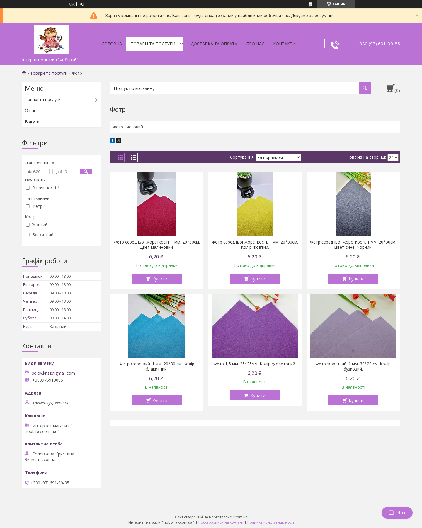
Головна (112, 44)
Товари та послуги (48, 73)
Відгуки (32, 121)
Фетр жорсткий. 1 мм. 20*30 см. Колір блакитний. (156, 366)
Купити (159, 279)
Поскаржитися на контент (221, 522)
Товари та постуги (153, 44)
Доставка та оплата (214, 44)
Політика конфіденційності (270, 522)
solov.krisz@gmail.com (53, 373)
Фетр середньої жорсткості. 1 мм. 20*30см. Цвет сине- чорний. (353, 244)
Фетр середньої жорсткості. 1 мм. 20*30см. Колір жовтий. (255, 244)
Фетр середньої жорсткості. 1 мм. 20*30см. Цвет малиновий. (157, 244)
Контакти (284, 44)
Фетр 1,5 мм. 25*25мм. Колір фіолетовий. (255, 363)
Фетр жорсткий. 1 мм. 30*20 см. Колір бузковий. (353, 366)
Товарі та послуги (43, 99)
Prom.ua (240, 517)
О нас (30, 110)
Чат (397, 512)
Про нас (255, 44)
